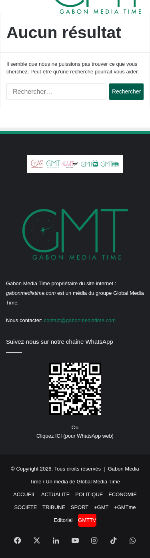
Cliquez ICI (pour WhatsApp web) (75, 436)
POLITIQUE (89, 494)
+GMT (101, 507)
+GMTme (125, 507)
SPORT (80, 507)
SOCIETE (25, 507)
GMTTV (87, 520)
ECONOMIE (122, 494)
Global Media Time (98, 482)
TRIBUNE (53, 507)
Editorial (63, 520)
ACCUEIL (24, 494)
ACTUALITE (55, 494)
